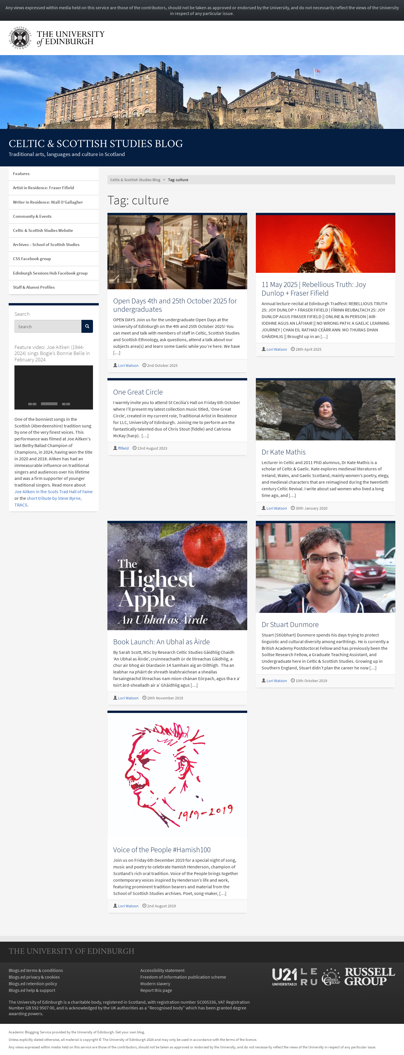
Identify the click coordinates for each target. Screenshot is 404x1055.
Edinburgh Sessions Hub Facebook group (50, 273)
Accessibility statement (162, 970)
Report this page (156, 990)
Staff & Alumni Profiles (34, 287)
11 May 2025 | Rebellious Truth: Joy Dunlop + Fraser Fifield (314, 288)
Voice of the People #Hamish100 (162, 849)
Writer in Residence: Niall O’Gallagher (48, 202)
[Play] (22, 404)
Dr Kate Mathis (284, 452)
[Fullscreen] (85, 404)
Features (21, 173)
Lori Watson (128, 365)
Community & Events (32, 216)
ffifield (123, 448)
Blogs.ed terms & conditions (36, 970)
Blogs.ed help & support (32, 990)
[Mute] (76, 404)
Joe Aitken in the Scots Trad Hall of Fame (53, 491)
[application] (53, 387)
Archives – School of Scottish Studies (46, 244)
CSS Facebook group (32, 258)
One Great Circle (138, 392)
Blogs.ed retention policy (33, 983)
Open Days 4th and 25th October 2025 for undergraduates (175, 305)
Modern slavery (155, 983)
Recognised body (166, 1008)
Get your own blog (130, 1032)
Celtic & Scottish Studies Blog (96, 144)
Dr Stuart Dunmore (290, 624)
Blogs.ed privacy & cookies (34, 977)
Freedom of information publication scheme (183, 977)
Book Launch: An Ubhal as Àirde (161, 641)
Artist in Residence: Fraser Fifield (43, 187)
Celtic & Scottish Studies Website (43, 230)
